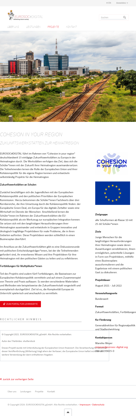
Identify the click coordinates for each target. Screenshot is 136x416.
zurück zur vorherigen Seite (18, 379)
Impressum (85, 405)
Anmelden (121, 3)
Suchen (124, 18)
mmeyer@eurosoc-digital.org (111, 347)
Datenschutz (98, 405)
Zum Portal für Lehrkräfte (22, 304)
